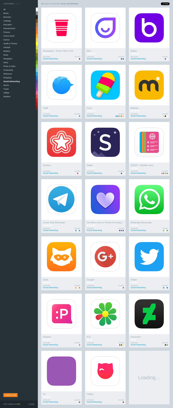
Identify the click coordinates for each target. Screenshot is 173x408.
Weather (7, 96)
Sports (6, 85)
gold (37, 40)
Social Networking (11, 81)
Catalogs (7, 21)
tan (37, 25)
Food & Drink (8, 36)
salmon (37, 32)
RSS (18, 404)
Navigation (7, 59)
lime (37, 66)
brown (37, 21)
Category (46, 57)
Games (6, 40)
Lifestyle (6, 47)
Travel (6, 89)
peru (37, 28)
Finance (6, 32)
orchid (37, 89)
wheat (37, 47)
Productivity (8, 70)
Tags (17, 4)
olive (37, 62)
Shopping (7, 78)
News (5, 62)
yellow (37, 43)
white (37, 9)
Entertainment (9, 28)
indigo (37, 81)
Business (7, 17)
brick (37, 104)
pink (37, 93)
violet (37, 85)
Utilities (6, 93)
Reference (7, 74)
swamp (37, 55)
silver (37, 13)
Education (7, 25)
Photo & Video (9, 66)
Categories (8, 4)
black (37, 17)
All (4, 9)
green (37, 59)
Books (6, 13)
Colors (77, 57)
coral (37, 36)
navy (37, 78)
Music (5, 55)
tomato (37, 96)
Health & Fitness (10, 43)
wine (37, 108)
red (37, 100)
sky (37, 74)
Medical (6, 51)
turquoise (37, 70)
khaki (37, 51)
